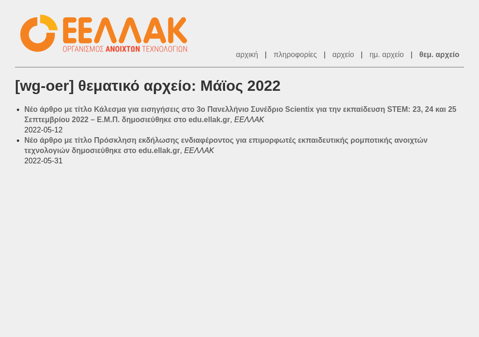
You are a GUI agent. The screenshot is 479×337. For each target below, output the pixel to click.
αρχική (247, 55)
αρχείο (343, 55)
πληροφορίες (295, 55)
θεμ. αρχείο (439, 55)
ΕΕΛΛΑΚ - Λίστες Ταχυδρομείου (108, 33)
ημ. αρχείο (387, 55)
